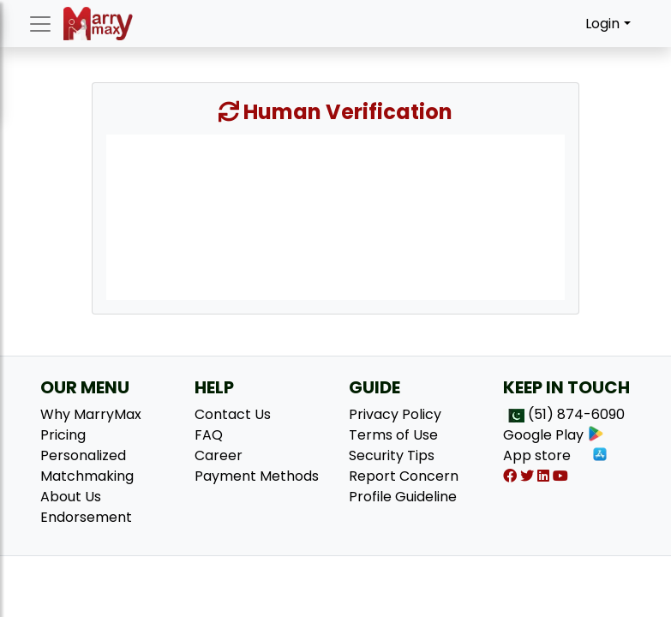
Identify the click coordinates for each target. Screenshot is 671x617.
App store (555, 455)
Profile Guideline (403, 496)
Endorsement (86, 517)
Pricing (63, 435)
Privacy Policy (395, 414)
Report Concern (403, 476)
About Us (70, 496)
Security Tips (391, 455)
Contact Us (233, 414)
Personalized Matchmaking (87, 466)
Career (219, 455)
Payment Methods (257, 476)
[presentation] (335, 216)
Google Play (553, 435)
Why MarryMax (90, 414)
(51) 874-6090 (576, 414)
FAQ (209, 435)
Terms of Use (393, 435)
